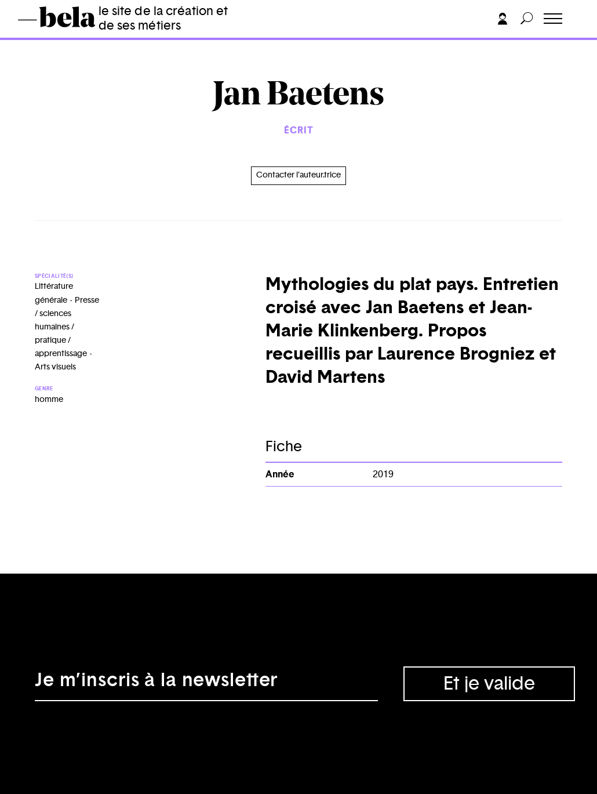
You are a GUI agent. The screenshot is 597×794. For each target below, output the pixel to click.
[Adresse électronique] (206, 683)
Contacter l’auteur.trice (298, 175)
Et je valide (489, 684)
